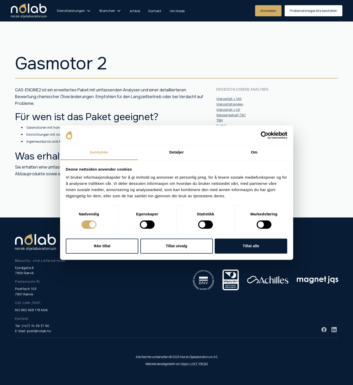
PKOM (203, 364)
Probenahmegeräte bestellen (313, 10)
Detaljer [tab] (176, 152)
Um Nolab (177, 11)
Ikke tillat (102, 246)
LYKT (194, 364)
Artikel (135, 11)
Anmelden (268, 10)
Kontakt (154, 11)
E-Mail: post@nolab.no (33, 331)
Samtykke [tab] (99, 152)
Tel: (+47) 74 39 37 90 (32, 325)
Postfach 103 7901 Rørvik (26, 291)
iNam (185, 364)
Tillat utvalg (176, 246)
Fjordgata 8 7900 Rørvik (24, 270)
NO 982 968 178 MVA (31, 310)
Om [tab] (254, 152)
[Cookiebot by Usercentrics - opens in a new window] (264, 135)
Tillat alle (251, 246)
